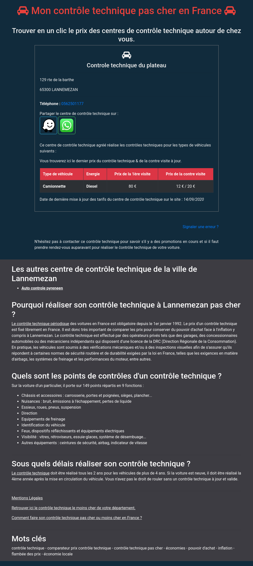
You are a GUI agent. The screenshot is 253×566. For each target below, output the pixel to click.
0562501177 (72, 103)
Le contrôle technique (30, 473)
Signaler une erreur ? (200, 226)
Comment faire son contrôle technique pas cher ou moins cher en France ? (77, 517)
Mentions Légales (27, 498)
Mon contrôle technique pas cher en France (126, 11)
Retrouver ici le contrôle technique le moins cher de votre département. (73, 508)
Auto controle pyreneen (42, 288)
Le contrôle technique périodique (40, 323)
